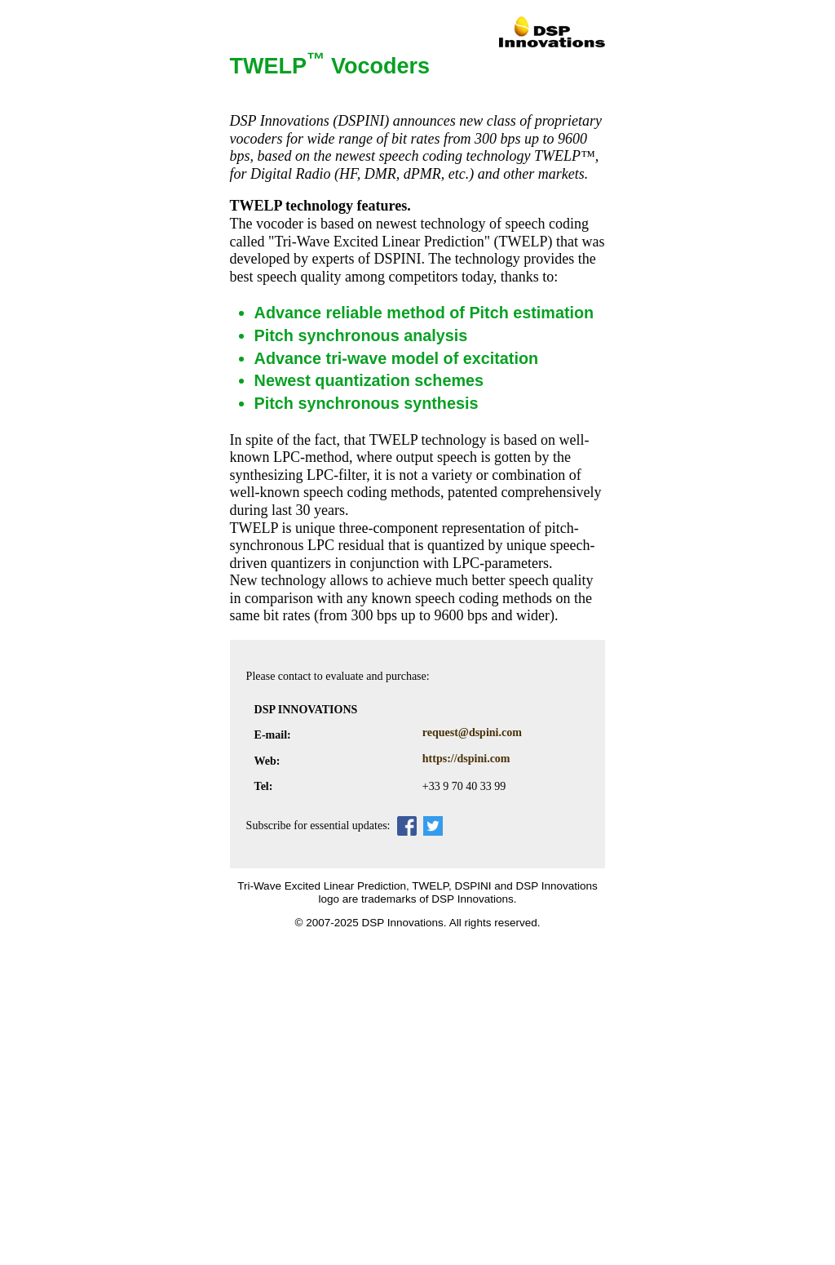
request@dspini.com (472, 732)
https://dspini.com (466, 758)
